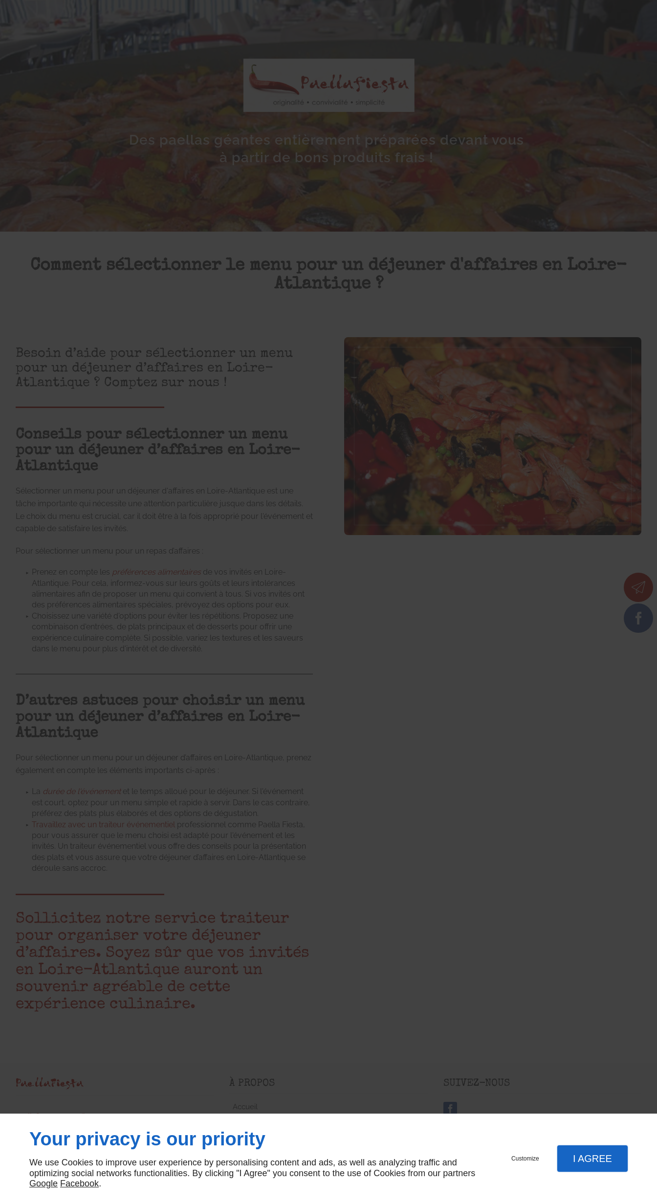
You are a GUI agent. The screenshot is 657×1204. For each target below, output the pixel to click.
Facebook (79, 1183)
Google (43, 1183)
